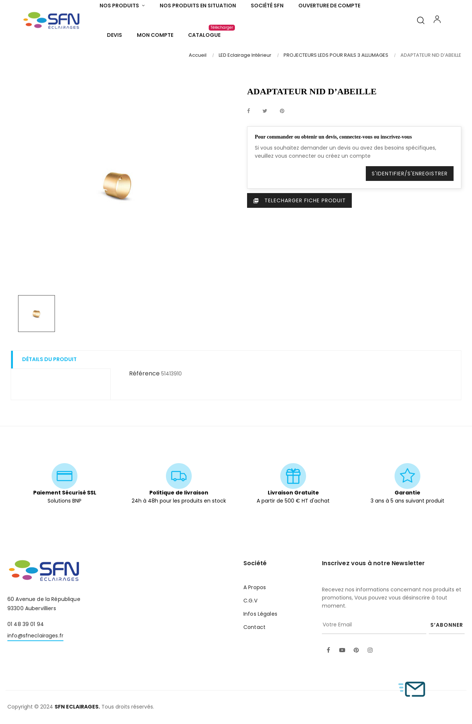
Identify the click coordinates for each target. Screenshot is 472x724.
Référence (144, 373)
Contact (254, 626)
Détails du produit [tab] (49, 359)
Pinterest (282, 110)
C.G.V (250, 600)
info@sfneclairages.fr (35, 635)
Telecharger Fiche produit (299, 199)
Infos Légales (260, 613)
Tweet (265, 110)
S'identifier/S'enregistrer (410, 172)
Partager (248, 110)
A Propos (254, 587)
